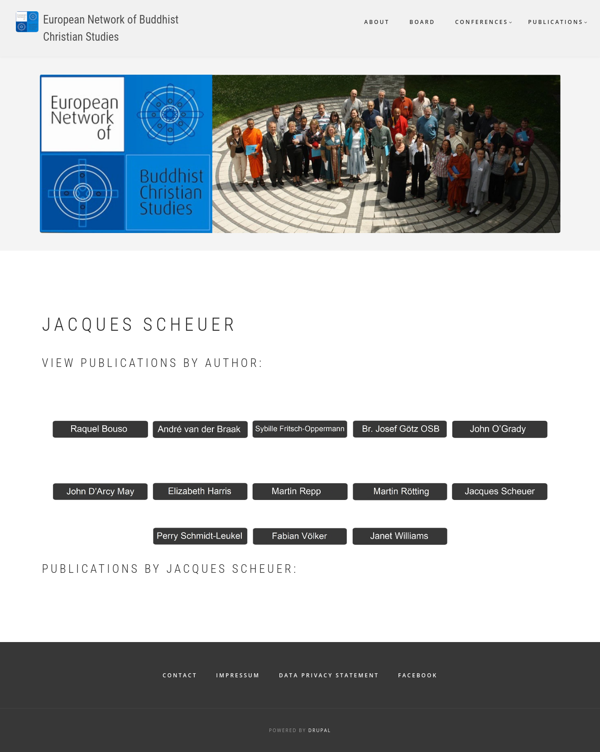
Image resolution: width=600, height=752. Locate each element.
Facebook (417, 675)
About (376, 22)
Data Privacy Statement (329, 675)
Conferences (481, 22)
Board (422, 22)
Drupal (319, 730)
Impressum (238, 675)
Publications (555, 22)
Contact (180, 675)
